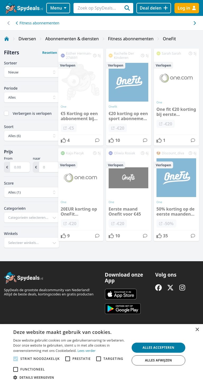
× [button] (197, 330)
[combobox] (31, 217)
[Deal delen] (153, 8)
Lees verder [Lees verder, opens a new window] (86, 350)
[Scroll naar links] (194, 23)
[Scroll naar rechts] (8, 23)
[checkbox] (6, 113)
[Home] (6, 38)
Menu (58, 8)
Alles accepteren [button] (158, 347)
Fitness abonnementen (37, 22)
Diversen (27, 39)
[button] (69, 377)
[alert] (101, 354)
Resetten (49, 52)
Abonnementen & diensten (72, 39)
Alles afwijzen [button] (158, 360)
